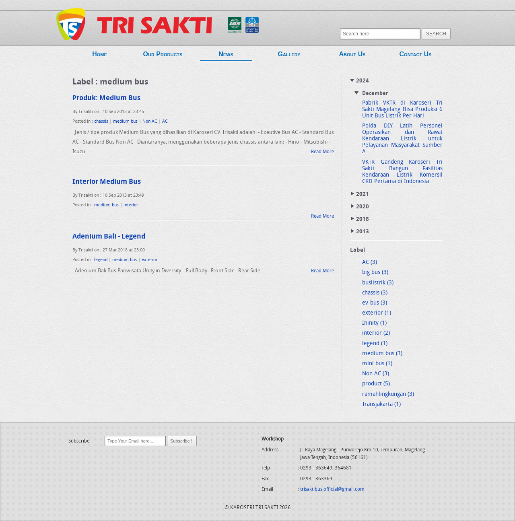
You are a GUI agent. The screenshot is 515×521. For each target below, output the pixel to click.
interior (131, 205)
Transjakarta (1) (381, 405)
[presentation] (129, 463)
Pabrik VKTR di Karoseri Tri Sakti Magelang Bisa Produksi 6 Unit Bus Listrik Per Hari (402, 109)
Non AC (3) (375, 374)
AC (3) (369, 262)
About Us (352, 55)
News (226, 56)
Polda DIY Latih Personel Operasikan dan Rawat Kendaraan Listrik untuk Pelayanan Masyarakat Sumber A (402, 139)
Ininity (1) (374, 323)
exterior (149, 260)
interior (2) (376, 333)
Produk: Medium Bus (106, 98)
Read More (322, 152)
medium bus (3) (382, 354)
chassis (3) (374, 293)
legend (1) (374, 344)
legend (100, 260)
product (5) (376, 384)
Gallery (289, 55)
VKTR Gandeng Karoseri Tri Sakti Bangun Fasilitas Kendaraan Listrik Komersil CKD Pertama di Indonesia (402, 172)
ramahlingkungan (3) (388, 394)
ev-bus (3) (374, 303)
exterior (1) (376, 313)
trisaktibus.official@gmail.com (332, 489)
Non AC (149, 121)
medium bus (125, 121)
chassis (101, 121)
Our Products (163, 55)
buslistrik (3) (377, 283)
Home (100, 55)
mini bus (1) (377, 364)
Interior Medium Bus (106, 182)
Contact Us (415, 55)
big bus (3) (375, 273)
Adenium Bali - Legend (108, 236)
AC (165, 121)
